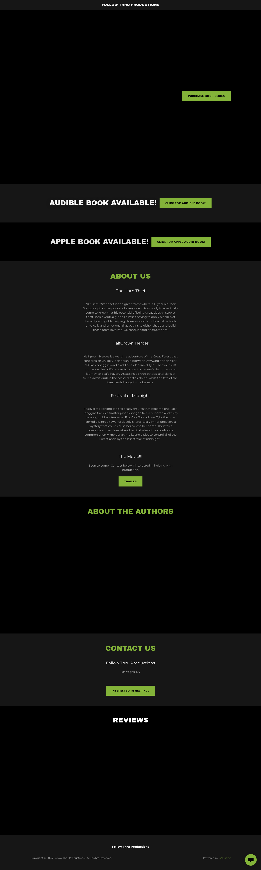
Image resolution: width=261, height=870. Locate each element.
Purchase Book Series (206, 96)
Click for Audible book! (185, 203)
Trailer (130, 481)
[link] (130, 5)
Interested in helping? (130, 690)
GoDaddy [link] (225, 858)
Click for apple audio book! (181, 242)
